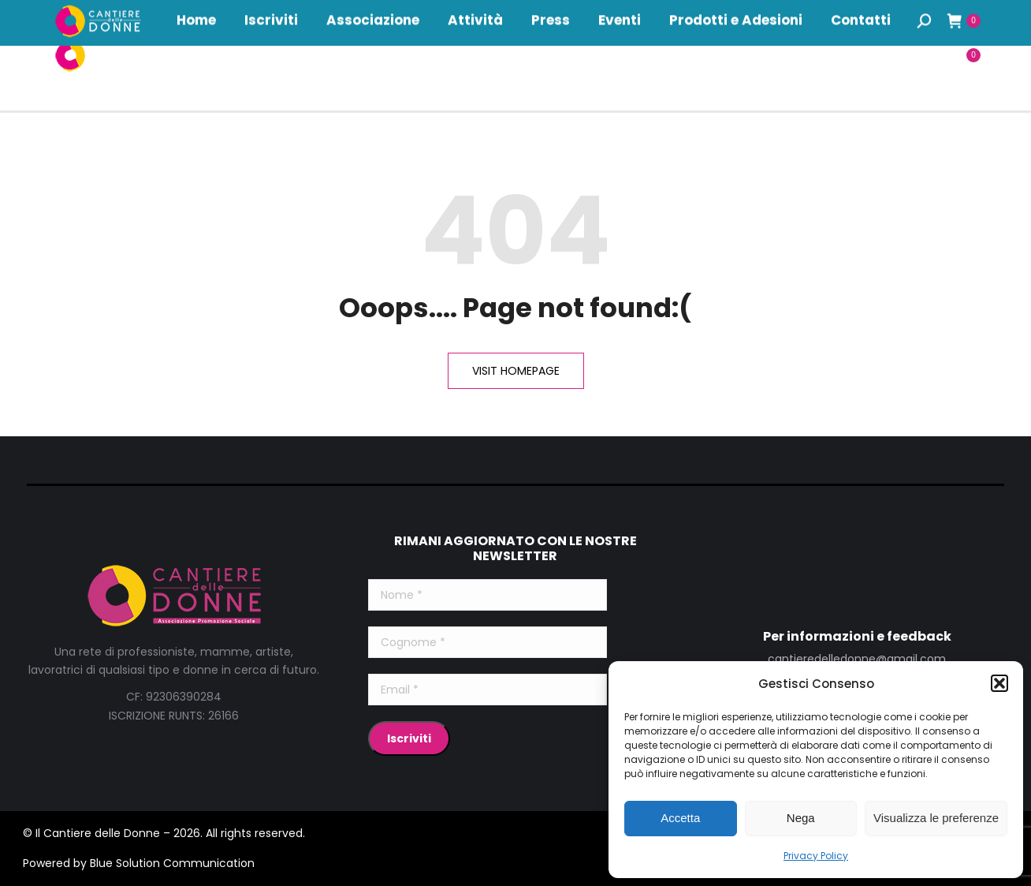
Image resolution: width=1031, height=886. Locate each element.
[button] (999, 683)
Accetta (680, 817)
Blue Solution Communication (172, 863)
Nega (801, 817)
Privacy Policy (815, 855)
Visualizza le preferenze (936, 817)
